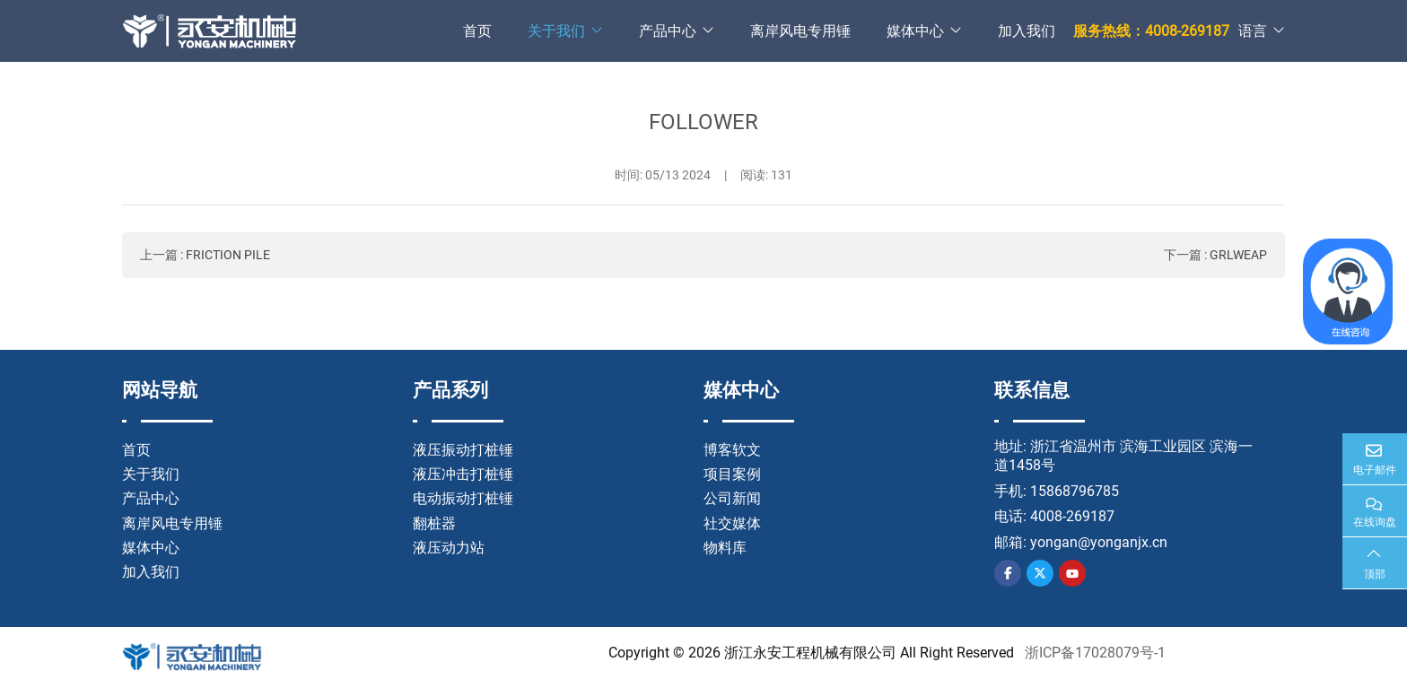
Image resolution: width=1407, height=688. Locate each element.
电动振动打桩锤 (463, 498)
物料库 (725, 547)
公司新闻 (732, 498)
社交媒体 (732, 523)
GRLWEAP (1238, 255)
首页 (477, 30)
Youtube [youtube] (1072, 573)
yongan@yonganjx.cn (1098, 542)
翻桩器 (434, 523)
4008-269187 (1072, 516)
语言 (1252, 30)
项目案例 (732, 474)
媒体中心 (915, 30)
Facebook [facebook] (1007, 573)
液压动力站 (449, 547)
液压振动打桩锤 (463, 449)
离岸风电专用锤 (800, 30)
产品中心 (667, 30)
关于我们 (556, 30)
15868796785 (1074, 491)
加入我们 (1026, 30)
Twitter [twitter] (1040, 573)
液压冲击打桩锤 (463, 474)
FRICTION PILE (228, 255)
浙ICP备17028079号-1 (1095, 652)
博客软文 (732, 449)
